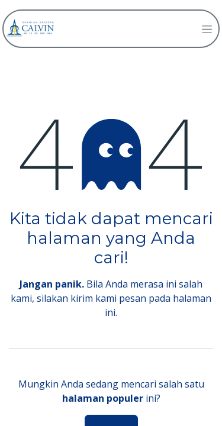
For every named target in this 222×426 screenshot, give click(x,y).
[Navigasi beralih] (206, 29)
